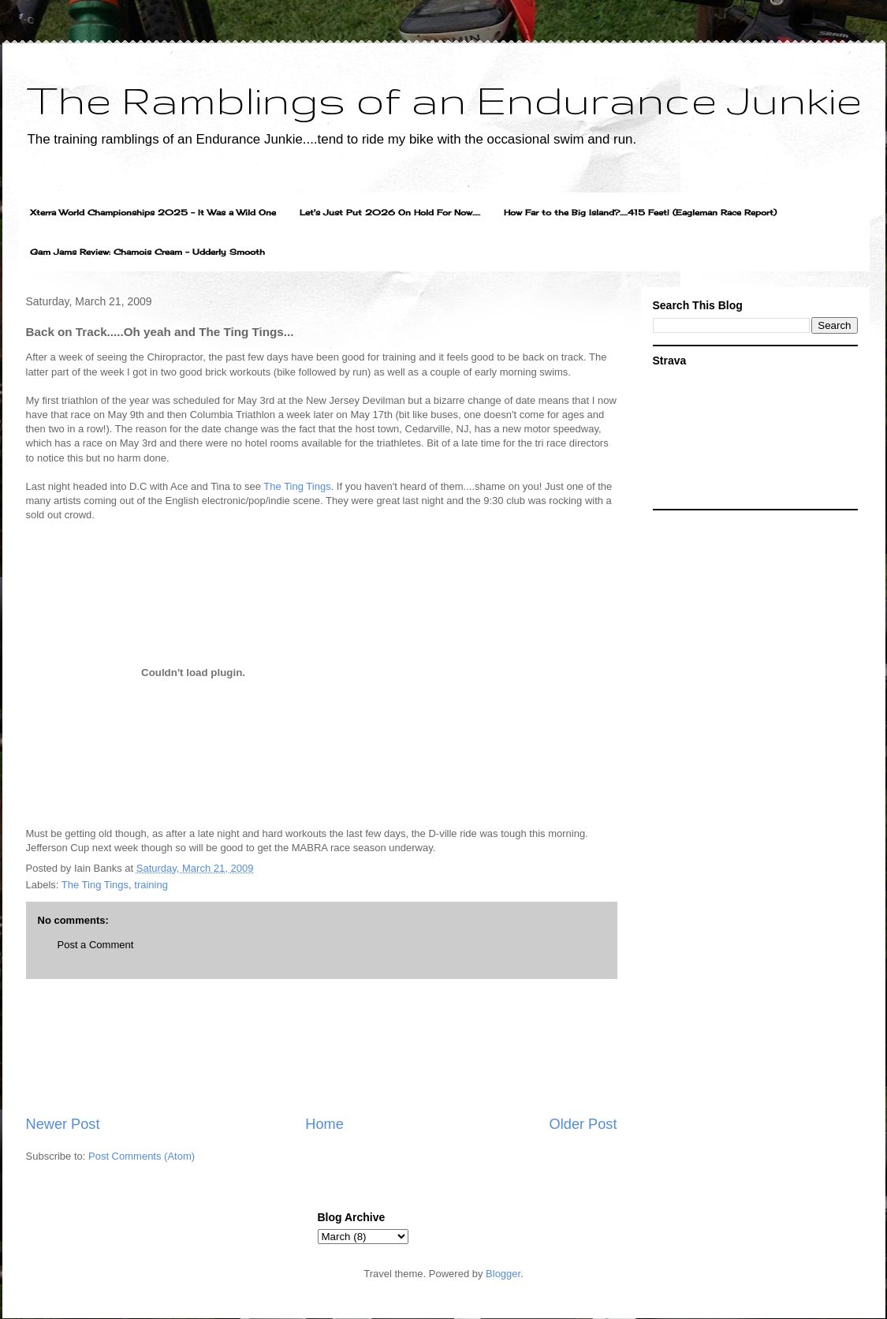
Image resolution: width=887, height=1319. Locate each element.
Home (324, 1124)
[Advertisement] (321, 1047)
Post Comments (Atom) (141, 1156)
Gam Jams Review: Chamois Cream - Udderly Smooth (147, 251)
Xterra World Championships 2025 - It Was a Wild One (153, 212)
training (151, 885)
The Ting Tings (296, 486)
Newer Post (63, 1124)
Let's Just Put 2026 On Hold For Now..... (390, 212)
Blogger (503, 1274)
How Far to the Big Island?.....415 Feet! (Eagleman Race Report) (640, 212)
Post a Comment (96, 945)
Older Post (583, 1124)
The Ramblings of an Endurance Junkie (444, 99)
